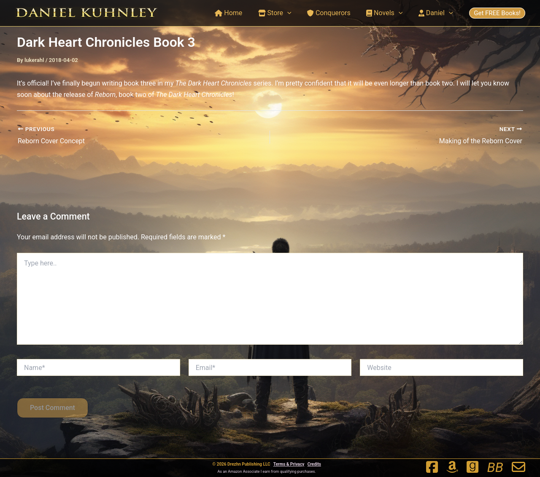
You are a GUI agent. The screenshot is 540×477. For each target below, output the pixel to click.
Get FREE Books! (497, 13)
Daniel (436, 13)
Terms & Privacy (289, 464)
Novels (388, 13)
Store (282, 13)
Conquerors (334, 13)
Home (238, 13)
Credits (314, 464)
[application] (295, 13)
